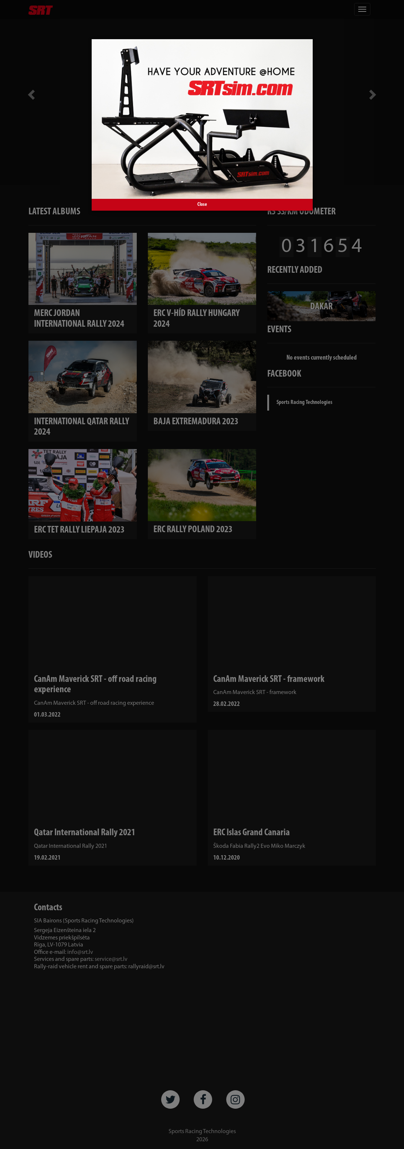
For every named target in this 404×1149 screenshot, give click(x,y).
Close (202, 204)
